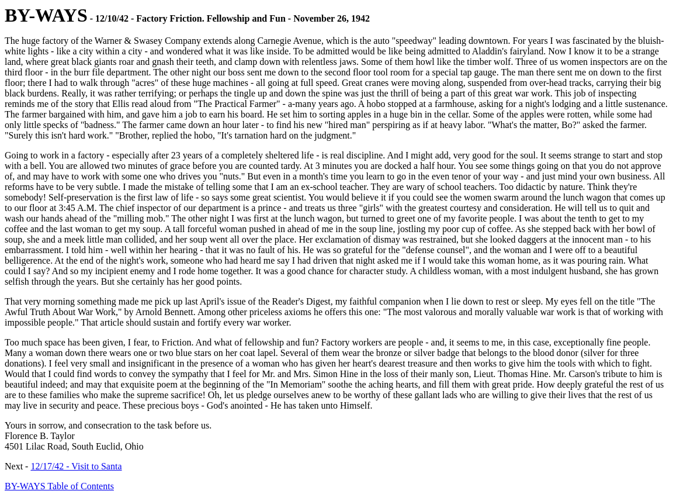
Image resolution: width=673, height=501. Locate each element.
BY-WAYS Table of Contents (59, 486)
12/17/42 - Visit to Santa (76, 466)
